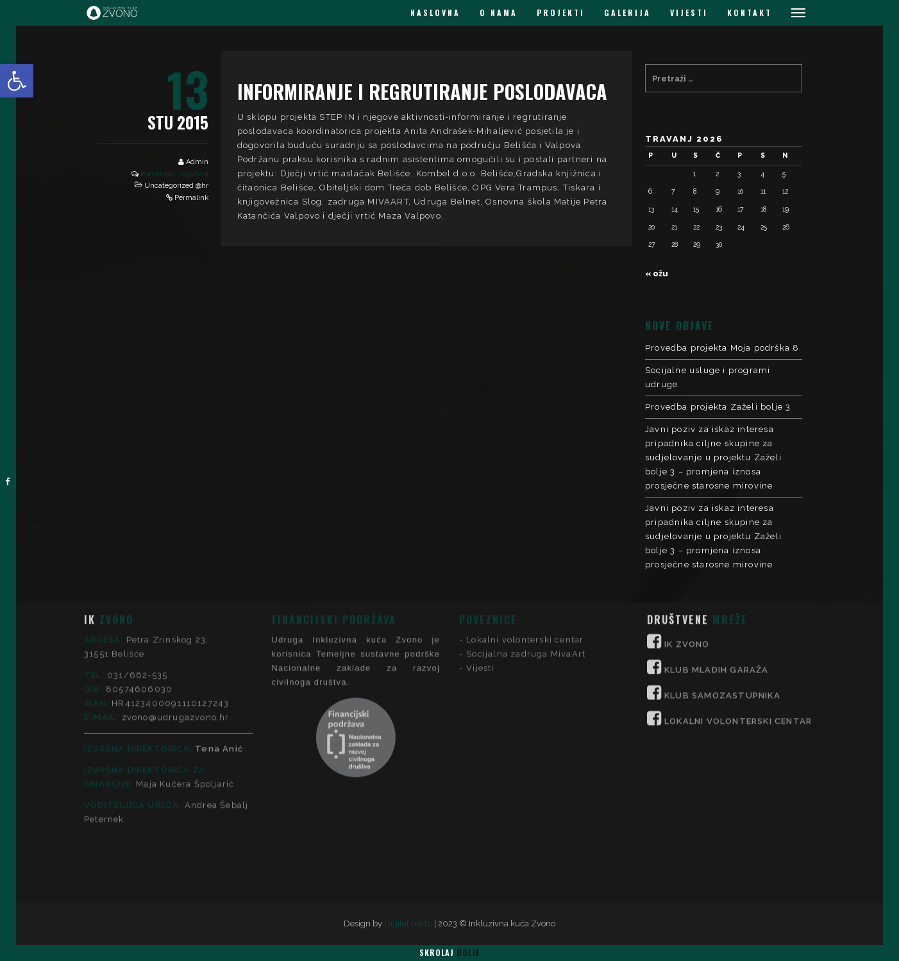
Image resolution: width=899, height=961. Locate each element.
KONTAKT (749, 12)
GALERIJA (627, 12)
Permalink (191, 198)
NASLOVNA (435, 12)
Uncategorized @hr (176, 185)
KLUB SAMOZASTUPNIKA (722, 611)
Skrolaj (449, 952)
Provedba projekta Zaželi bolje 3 (718, 407)
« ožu (656, 273)
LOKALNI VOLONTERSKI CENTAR (738, 637)
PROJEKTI (561, 12)
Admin (197, 162)
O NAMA (498, 12)
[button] (16, 80)
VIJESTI (689, 12)
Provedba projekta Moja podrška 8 (722, 348)
